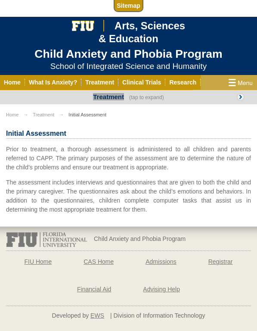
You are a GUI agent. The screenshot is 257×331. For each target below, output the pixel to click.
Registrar (220, 261)
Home (12, 114)
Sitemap (128, 5)
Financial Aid (94, 289)
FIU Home (38, 261)
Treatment (108, 96)
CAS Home (99, 261)
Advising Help (161, 289)
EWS (97, 315)
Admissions (161, 261)
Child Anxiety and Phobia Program (128, 53)
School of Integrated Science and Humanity (128, 66)
